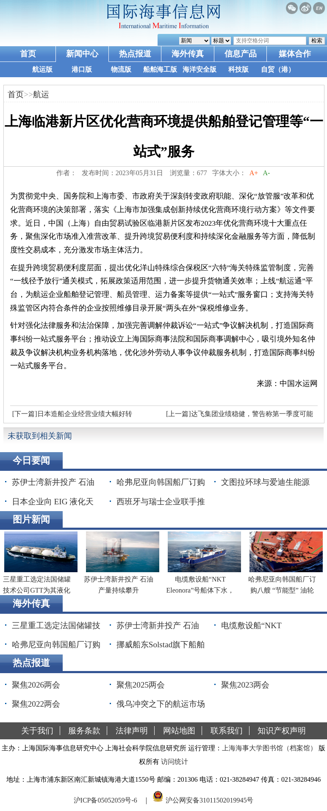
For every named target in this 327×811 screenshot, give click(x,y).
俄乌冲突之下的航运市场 (160, 703)
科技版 (238, 69)
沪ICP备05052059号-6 (105, 799)
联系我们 (227, 730)
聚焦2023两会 (245, 684)
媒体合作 (295, 53)
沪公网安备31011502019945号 (209, 799)
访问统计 (174, 761)
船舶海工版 (160, 69)
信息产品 (240, 53)
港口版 (82, 69)
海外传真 (188, 53)
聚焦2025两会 (140, 684)
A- (266, 172)
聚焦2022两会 (36, 703)
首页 (28, 53)
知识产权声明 (282, 730)
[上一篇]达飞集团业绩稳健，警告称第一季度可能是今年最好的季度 (238, 416)
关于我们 (37, 730)
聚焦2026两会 (36, 684)
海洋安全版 (199, 69)
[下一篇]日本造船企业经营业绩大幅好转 (72, 413)
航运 (41, 94)
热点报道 (135, 53)
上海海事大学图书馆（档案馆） (269, 748)
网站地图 (179, 730)
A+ (254, 172)
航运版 (42, 69)
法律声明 (132, 730)
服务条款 (84, 730)
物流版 (121, 69)
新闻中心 (82, 53)
